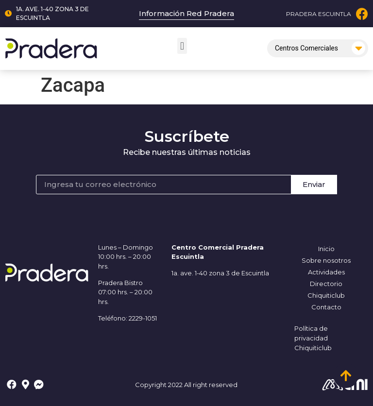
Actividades (326, 272)
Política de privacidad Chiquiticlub (313, 338)
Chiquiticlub (326, 295)
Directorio (326, 284)
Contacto (326, 307)
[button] (181, 46)
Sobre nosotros (326, 260)
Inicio (326, 249)
